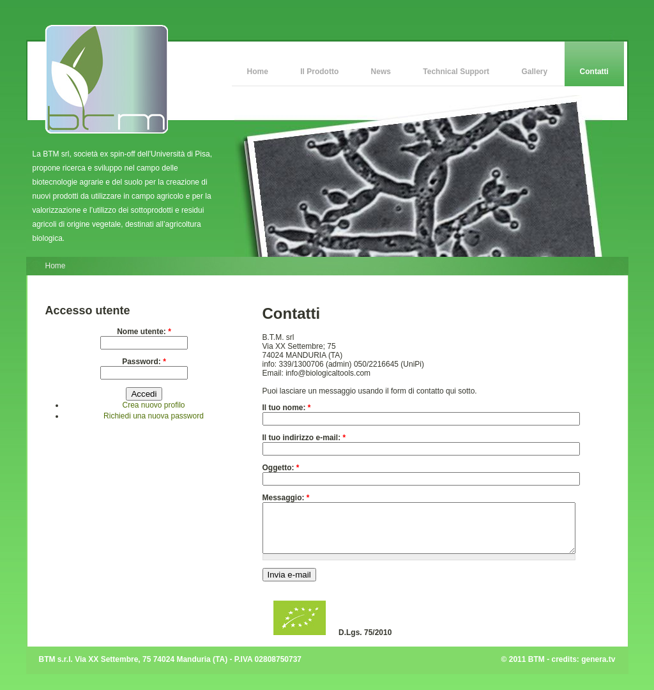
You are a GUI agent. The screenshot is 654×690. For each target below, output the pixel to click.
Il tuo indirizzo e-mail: (304, 437)
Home (257, 71)
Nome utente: (144, 331)
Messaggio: (286, 497)
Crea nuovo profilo (153, 405)
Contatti (594, 71)
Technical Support (456, 71)
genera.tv (598, 668)
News (381, 71)
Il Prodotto (319, 71)
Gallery (535, 71)
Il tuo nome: (286, 407)
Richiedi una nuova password (153, 415)
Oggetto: (281, 467)
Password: (144, 361)
